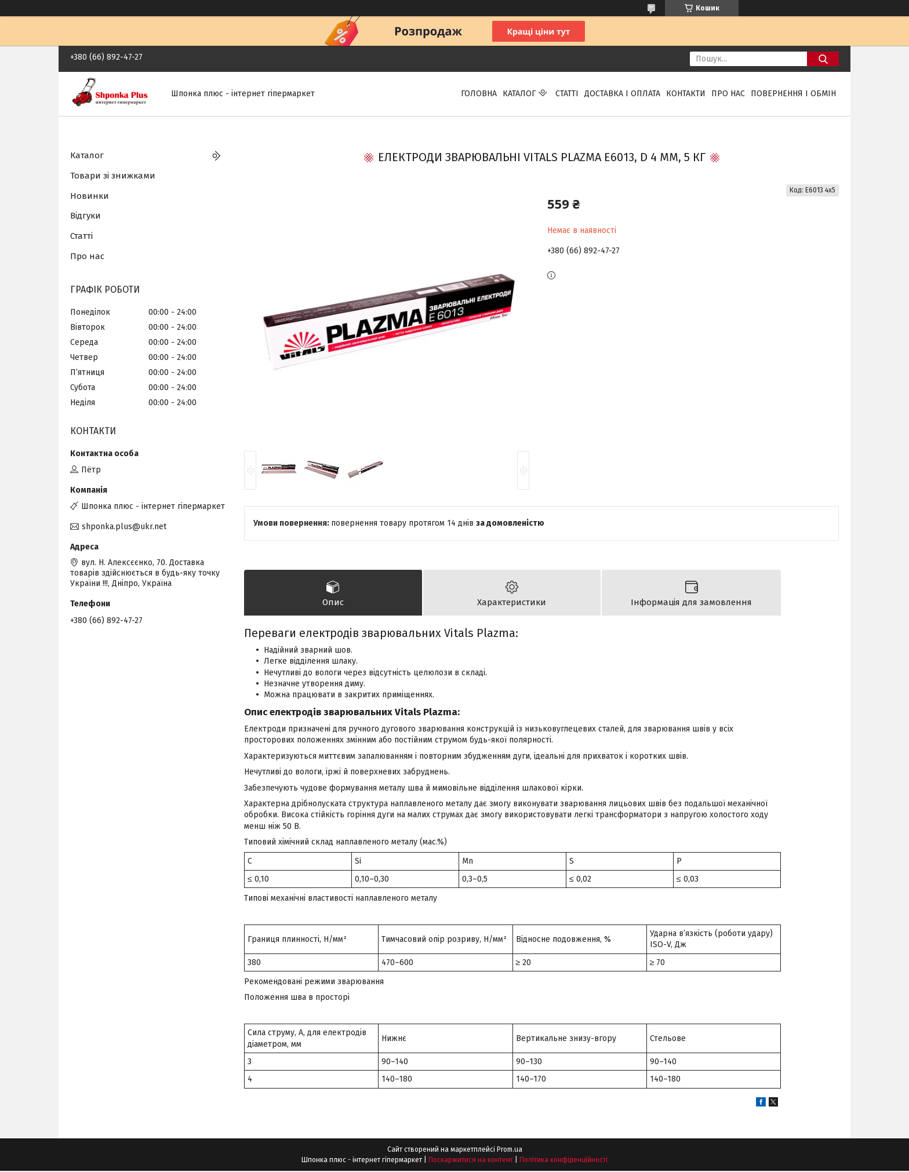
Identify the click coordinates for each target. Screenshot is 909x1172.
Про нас (728, 94)
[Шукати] (823, 59)
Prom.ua (509, 1150)
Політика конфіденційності (563, 1161)
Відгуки (85, 215)
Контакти (686, 94)
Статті (567, 94)
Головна (479, 94)
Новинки (89, 196)
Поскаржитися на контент (470, 1161)
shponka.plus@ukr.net (124, 527)
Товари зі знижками (112, 175)
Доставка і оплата (622, 94)
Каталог (519, 94)
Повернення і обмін (793, 94)
